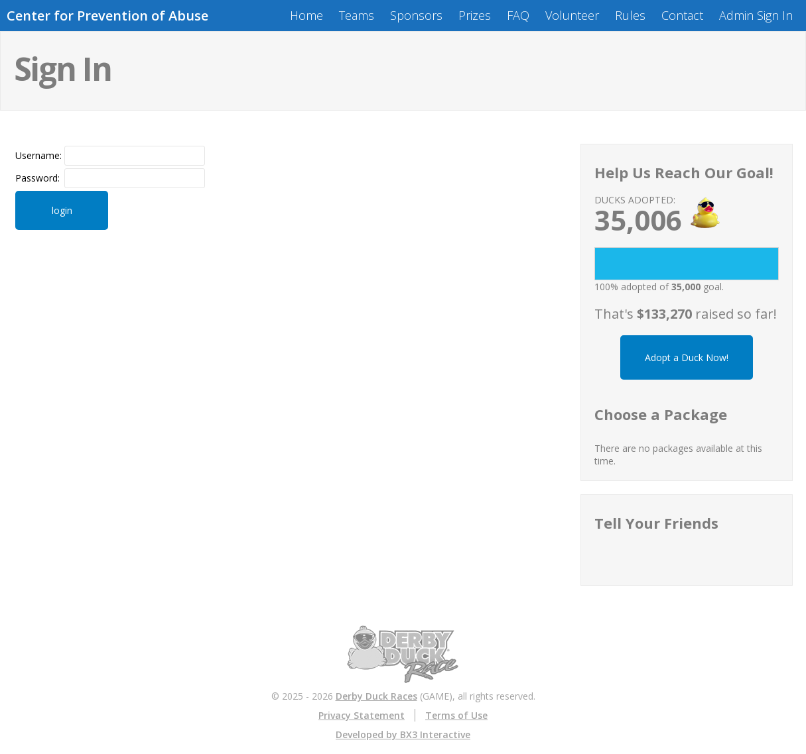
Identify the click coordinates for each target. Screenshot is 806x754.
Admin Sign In (756, 15)
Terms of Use (456, 715)
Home (306, 15)
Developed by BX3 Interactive (403, 734)
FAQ (518, 15)
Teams (356, 15)
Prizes (474, 15)
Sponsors (416, 15)
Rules (630, 15)
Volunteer (572, 15)
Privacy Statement (361, 715)
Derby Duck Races (376, 696)
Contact (682, 15)
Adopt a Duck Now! (686, 357)
